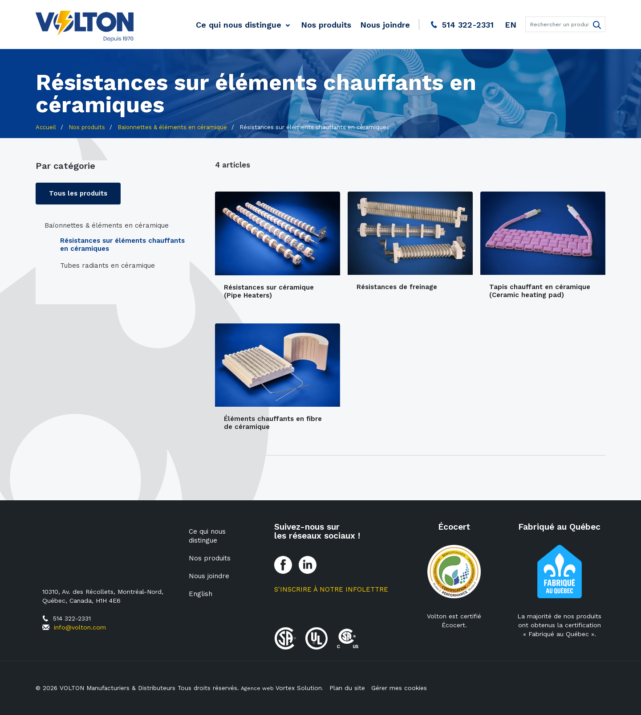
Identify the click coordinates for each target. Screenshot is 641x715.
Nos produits (326, 24)
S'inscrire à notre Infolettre (331, 589)
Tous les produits (78, 194)
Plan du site (349, 687)
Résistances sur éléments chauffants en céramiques (122, 245)
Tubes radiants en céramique (107, 266)
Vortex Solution (303, 687)
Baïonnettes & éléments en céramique (107, 226)
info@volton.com (80, 627)
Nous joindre (385, 24)
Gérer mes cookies (401, 687)
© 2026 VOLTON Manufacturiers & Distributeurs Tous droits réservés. (139, 687)
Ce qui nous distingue (238, 24)
